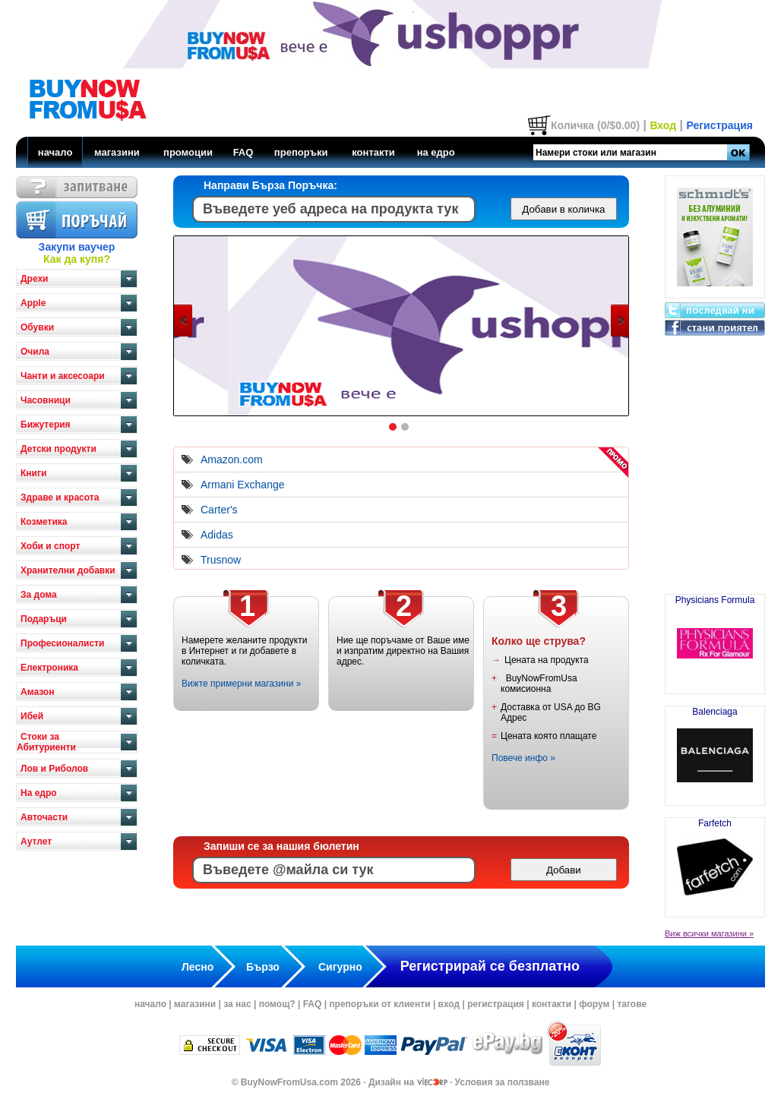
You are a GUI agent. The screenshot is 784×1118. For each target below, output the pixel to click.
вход (449, 1004)
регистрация (495, 1004)
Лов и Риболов (54, 768)
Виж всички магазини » (709, 933)
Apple (33, 303)
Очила (35, 351)
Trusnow (221, 560)
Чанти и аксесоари (63, 376)
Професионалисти (62, 643)
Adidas (217, 535)
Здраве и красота (60, 497)
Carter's (219, 510)
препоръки (301, 152)
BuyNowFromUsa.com (289, 1082)
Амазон (37, 692)
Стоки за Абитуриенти (46, 742)
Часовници (46, 400)
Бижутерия (46, 424)
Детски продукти (58, 449)
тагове (631, 1004)
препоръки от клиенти (379, 1004)
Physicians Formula (715, 638)
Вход (663, 125)
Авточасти (44, 817)
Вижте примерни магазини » (241, 683)
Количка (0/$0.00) (595, 125)
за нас (237, 1004)
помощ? (277, 1004)
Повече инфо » (523, 758)
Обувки (37, 327)
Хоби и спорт (50, 546)
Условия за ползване (502, 1082)
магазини (117, 152)
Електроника (49, 667)
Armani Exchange (243, 484)
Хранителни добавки (68, 570)
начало (55, 152)
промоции (188, 152)
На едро (39, 793)
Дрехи (34, 278)
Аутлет (36, 841)
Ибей (32, 716)
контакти (373, 152)
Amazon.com (232, 459)
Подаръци (44, 619)
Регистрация (719, 125)
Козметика (44, 521)
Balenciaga (715, 749)
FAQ (243, 152)
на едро (436, 152)
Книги (33, 473)
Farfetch (715, 861)
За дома (39, 594)
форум (594, 1004)
